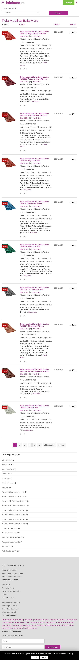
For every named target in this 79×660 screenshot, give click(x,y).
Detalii (35, 657)
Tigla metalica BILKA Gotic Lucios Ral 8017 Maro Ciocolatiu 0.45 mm (34, 369)
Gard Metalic (28, 618)
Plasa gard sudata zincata (11, 540)
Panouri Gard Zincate (9, 531)
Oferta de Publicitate (9, 569)
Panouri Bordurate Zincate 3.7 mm (13, 513)
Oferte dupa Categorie (10, 607)
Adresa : (23, 39)
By (31, 36)
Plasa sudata (6, 486)
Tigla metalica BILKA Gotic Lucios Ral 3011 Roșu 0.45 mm (34, 159)
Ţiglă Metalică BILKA (9, 549)
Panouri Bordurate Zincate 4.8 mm (13, 522)
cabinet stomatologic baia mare (12, 618)
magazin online (10, 621)
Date (56, 24)
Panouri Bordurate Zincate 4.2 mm (13, 518)
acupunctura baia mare (58, 618)
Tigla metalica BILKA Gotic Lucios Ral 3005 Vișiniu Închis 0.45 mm (34, 78)
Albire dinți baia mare (41, 618)
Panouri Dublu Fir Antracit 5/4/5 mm (14, 500)
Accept (44, 657)
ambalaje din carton (39, 621)
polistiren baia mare (31, 626)
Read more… (35, 101)
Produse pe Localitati (9, 604)
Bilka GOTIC (24, 36)
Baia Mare (76, 2)
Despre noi (6, 583)
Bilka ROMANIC (7, 468)
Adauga (69, 2)
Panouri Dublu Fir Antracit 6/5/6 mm (14, 504)
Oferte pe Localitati (9, 611)
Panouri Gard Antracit (9, 527)
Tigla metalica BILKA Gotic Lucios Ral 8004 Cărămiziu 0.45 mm (34, 324)
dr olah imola (40, 623)
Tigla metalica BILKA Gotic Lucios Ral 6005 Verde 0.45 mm (34, 245)
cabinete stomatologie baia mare (57, 623)
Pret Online (36, 36)
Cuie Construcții (53, 621)
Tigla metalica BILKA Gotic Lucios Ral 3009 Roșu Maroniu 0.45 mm (34, 114)
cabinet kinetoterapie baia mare (23, 623)
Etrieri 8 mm (6, 477)
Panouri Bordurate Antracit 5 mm (13, 495)
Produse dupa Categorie (11, 601)
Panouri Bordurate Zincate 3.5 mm (13, 509)
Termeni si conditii (8, 586)
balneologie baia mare (24, 621)
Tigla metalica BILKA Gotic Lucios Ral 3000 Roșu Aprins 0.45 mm (34, 33)
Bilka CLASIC (6, 459)
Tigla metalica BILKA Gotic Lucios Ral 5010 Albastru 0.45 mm (34, 202)
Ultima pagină (49, 444)
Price (73, 24)
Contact (4, 593)
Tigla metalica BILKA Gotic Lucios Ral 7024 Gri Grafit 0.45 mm (34, 288)
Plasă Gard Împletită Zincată (11, 536)
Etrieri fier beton (7, 481)
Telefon (22, 42)
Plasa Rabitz (6, 545)
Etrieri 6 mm (6, 472)
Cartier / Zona (24, 45)
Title (22, 24)
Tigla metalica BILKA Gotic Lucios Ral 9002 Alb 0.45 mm (34, 405)
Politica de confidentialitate (11, 590)
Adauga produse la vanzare (12, 575)
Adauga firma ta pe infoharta (12, 572)
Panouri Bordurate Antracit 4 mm (13, 490)
